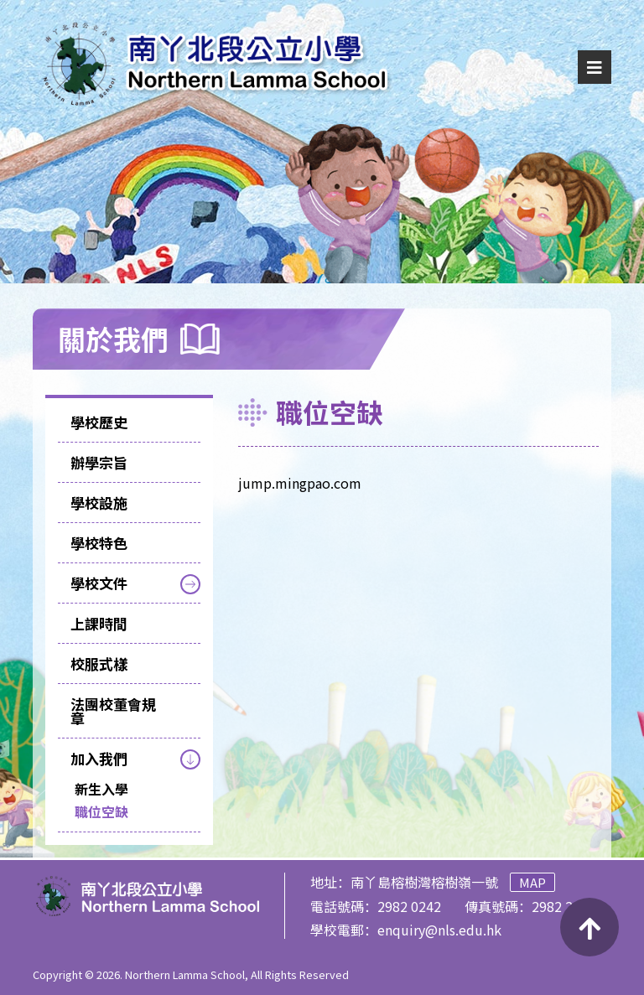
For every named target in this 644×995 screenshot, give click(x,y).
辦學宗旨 (98, 462)
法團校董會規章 (113, 710)
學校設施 (98, 502)
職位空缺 (101, 811)
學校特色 (98, 542)
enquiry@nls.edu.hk (439, 930)
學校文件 (98, 583)
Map (532, 882)
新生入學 (101, 789)
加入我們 (98, 758)
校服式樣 (98, 663)
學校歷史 (98, 422)
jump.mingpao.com (299, 483)
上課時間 (98, 623)
